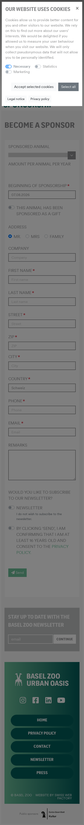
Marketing (21, 72)
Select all (68, 87)
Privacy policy (39, 99)
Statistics (50, 66)
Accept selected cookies (34, 87)
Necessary (21, 66)
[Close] (77, 8)
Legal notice (16, 99)
